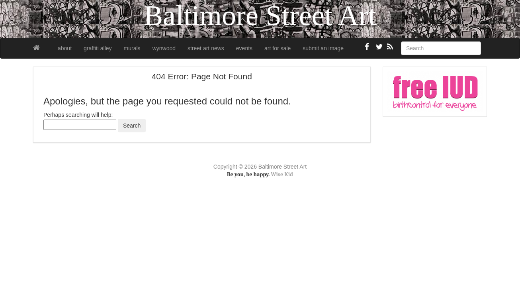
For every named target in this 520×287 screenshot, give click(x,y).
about (65, 48)
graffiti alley (98, 48)
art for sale (277, 48)
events (244, 48)
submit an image (323, 48)
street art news (206, 48)
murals (132, 48)
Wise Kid (282, 174)
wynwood (164, 48)
